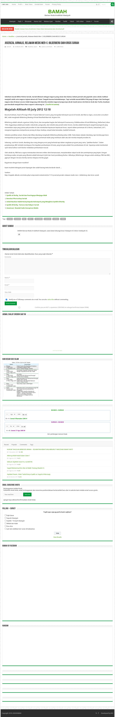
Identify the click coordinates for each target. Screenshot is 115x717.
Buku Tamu (28, 4)
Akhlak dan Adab (12, 523)
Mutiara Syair (48, 21)
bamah (9, 46)
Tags (31, 444)
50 (19, 464)
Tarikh (65, 21)
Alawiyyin (12, 21)
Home (14, 4)
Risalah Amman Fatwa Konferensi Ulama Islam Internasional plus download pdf (39, 29)
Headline (11, 36)
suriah (56, 219)
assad (10, 219)
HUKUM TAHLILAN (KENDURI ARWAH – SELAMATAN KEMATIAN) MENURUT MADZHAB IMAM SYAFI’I (40, 449)
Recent (6, 444)
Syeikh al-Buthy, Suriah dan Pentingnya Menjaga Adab (26, 195)
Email (7, 285)
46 (20, 477)
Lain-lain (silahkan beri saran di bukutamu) (21, 529)
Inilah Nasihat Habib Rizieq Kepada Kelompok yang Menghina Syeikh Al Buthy (35, 202)
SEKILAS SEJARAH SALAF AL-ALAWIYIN (19, 462)
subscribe (50, 299)
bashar (17, 219)
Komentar (8, 257)
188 (22, 452)
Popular (14, 444)
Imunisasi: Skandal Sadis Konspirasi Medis (22, 208)
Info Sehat (79, 21)
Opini (35, 46)
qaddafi (47, 219)
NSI (112, 713)
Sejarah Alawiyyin (12, 518)
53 (19, 458)
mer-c (31, 219)
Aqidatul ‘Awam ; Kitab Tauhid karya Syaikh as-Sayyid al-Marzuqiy (28, 474)
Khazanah (28, 21)
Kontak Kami (39, 4)
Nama (7, 278)
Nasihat (57, 21)
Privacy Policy (56, 4)
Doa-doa (10, 526)
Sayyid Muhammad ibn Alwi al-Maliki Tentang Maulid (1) (25, 468)
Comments (23, 444)
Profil (20, 4)
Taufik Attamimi (52, 104)
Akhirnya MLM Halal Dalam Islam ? (18, 456)
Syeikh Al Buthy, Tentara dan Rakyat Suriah (22, 205)
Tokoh (72, 21)
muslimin (39, 219)
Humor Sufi (37, 21)
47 (19, 470)
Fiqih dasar (10, 515)
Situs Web (8, 292)
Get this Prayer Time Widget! (57, 350)
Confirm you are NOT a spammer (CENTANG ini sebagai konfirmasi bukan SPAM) (47, 307)
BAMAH (57, 11)
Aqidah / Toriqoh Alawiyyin (16, 521)
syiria (63, 219)
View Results (57, 537)
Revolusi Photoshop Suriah (16, 198)
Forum (47, 4)
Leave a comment (46, 46)
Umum (88, 21)
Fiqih (19, 21)
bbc (24, 219)
